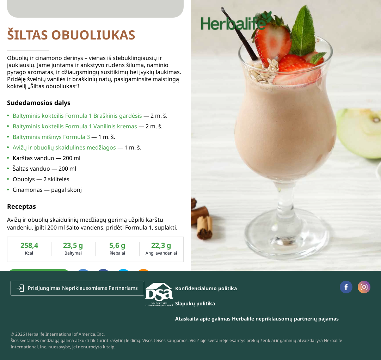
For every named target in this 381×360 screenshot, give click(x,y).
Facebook (346, 287)
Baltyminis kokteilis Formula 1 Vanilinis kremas (75, 126)
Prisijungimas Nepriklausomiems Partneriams (83, 288)
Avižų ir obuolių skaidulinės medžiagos (64, 147)
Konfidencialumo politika (206, 288)
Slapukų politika (195, 303)
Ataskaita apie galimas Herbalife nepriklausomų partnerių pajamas (257, 318)
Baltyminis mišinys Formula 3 (51, 137)
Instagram (364, 286)
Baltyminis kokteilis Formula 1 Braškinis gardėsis (77, 116)
